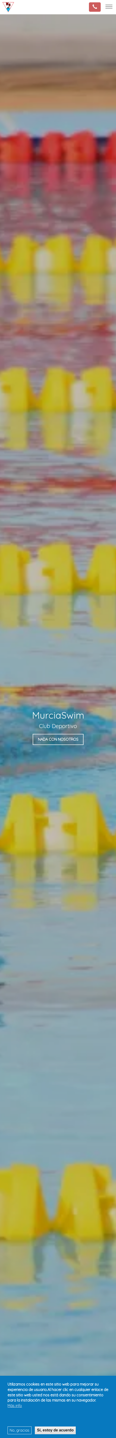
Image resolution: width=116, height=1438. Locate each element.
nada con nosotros (58, 739)
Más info (15, 1405)
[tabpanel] (58, 725)
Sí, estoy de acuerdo (55, 1430)
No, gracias (19, 1430)
